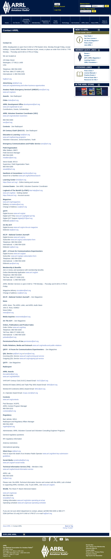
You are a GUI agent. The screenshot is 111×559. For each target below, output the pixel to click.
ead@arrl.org (25, 135)
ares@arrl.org (44, 90)
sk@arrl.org (16, 451)
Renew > (87, 53)
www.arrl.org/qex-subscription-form (23, 256)
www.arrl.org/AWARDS (11, 376)
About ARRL (7, 526)
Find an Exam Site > (91, 77)
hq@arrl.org (7, 79)
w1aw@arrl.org (8, 498)
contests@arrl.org (9, 411)
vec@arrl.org (7, 122)
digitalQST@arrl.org (25, 218)
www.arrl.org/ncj (19, 237)
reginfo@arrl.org (9, 426)
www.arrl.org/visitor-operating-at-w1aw (31, 500)
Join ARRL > (88, 45)
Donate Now (89, 545)
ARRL (24, 7)
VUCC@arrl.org (42, 381)
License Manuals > (90, 73)
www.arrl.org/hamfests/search (29, 176)
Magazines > (97, 58)
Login (57, 4)
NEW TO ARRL (81, 30)
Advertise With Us (91, 548)
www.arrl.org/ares (9, 92)
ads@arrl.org (17, 83)
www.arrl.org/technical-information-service (18, 469)
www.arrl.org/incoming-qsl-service (32, 356)
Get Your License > (90, 38)
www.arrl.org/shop (19, 327)
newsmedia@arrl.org (22, 317)
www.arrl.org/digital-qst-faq (25, 216)
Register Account (59, 6)
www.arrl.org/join (32, 272)
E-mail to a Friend (91, 554)
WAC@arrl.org (40, 389)
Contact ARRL (90, 550)
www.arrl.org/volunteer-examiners (15, 116)
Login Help (57, 10)
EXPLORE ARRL (10, 534)
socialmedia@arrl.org (21, 460)
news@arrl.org (8, 313)
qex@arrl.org (14, 263)
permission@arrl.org (31, 341)
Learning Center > (90, 60)
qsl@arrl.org (17, 354)
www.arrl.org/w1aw (10, 493)
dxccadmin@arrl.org (10, 374)
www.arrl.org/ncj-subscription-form (23, 240)
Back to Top (69, 526)
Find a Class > (89, 71)
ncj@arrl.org (13, 247)
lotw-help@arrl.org (36, 190)
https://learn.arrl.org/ (10, 182)
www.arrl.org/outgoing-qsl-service (32, 358)
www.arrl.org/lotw (9, 193)
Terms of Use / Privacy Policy (95, 552)
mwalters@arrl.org (9, 158)
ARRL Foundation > (90, 62)
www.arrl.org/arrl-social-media (14, 463)
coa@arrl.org (22, 207)
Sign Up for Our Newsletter (94, 555)
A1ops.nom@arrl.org (30, 393)
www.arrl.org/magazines (11, 202)
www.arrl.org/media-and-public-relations (47, 345)
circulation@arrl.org (16, 204)
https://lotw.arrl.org (9, 195)
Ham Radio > (88, 36)
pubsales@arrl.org (9, 337)
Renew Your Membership (97, 546)
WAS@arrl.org (52, 385)
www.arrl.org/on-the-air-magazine (26, 227)
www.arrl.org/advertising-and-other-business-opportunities (24, 85)
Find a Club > (88, 43)
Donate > (87, 55)
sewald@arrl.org (9, 169)
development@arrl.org (32, 104)
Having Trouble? (68, 528)
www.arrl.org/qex (20, 253)
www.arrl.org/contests (11, 399)
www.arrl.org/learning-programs (14, 137)
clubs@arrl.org (13, 100)
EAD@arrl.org (21, 180)
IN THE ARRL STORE (84, 85)
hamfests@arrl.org (29, 173)
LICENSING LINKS (83, 67)
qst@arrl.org (13, 221)
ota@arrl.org (13, 230)
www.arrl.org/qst (19, 213)
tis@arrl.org (7, 478)
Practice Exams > (90, 75)
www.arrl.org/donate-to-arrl (12, 107)
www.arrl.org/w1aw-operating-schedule (32, 503)
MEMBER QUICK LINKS (85, 50)
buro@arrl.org (29, 354)
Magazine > (91, 40)
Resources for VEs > (91, 80)
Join (87, 546)
